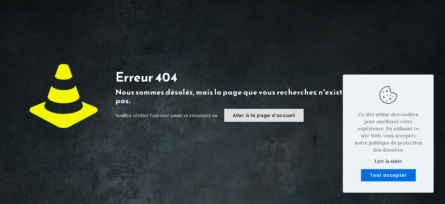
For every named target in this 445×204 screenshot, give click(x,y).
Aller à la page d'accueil (264, 115)
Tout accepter (388, 175)
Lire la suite (388, 161)
